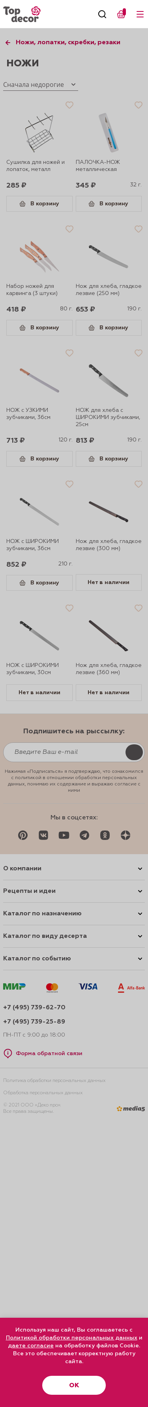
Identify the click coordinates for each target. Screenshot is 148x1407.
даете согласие (31, 1346)
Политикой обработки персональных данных (71, 1338)
